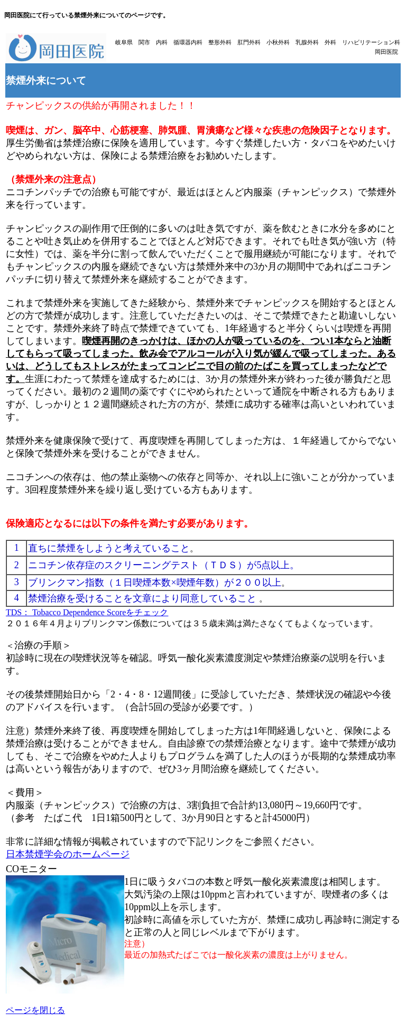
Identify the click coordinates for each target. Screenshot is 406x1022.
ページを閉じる (35, 1010)
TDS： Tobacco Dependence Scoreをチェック (87, 612)
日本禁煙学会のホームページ (68, 854)
